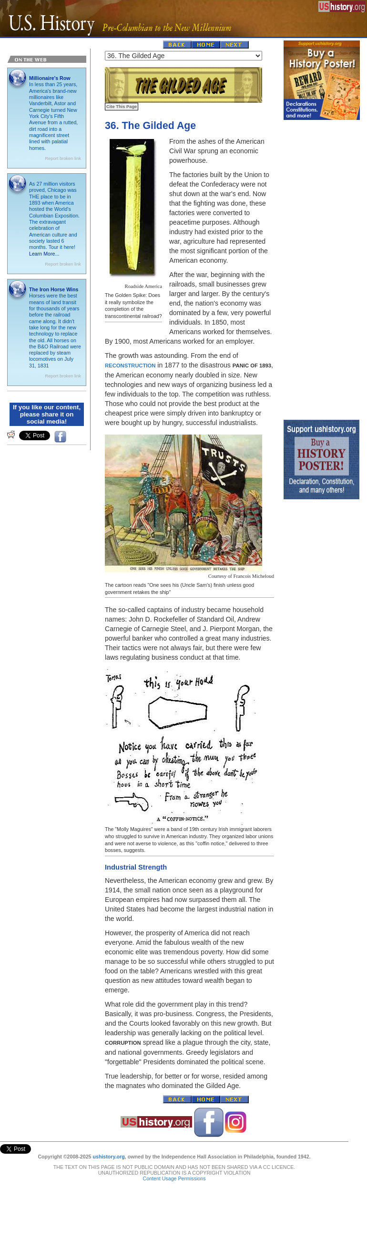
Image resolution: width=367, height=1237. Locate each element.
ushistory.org (108, 1153)
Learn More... (44, 254)
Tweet (6, 1147)
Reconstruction (130, 365)
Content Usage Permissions (174, 1175)
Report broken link (63, 158)
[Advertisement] (322, 267)
